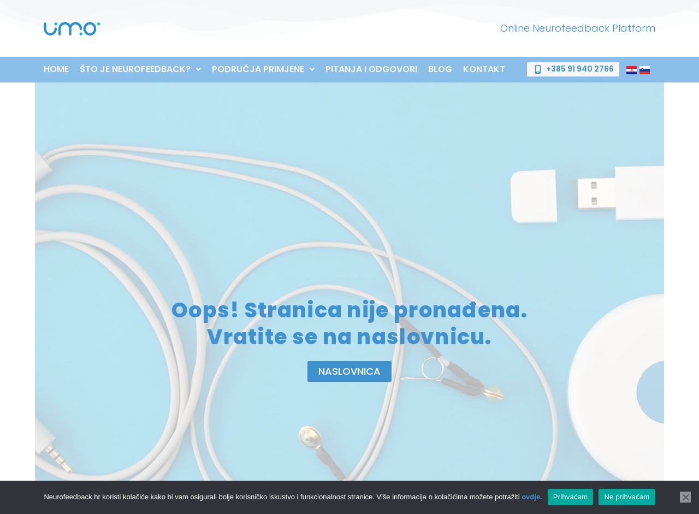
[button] (140, 69)
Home (56, 69)
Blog (440, 69)
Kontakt (484, 69)
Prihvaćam (570, 497)
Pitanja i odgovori (371, 69)
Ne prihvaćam (626, 497)
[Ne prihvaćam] (685, 497)
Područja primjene (263, 69)
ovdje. (532, 497)
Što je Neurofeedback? (140, 69)
